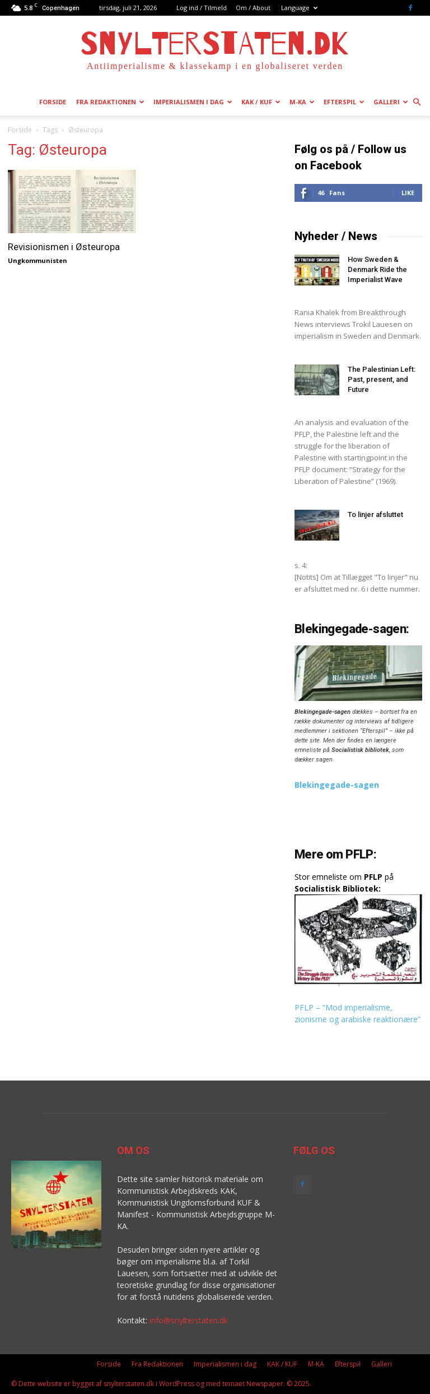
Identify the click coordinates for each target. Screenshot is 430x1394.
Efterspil (344, 102)
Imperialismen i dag (192, 102)
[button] (416, 102)
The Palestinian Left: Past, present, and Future (381, 379)
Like (407, 192)
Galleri (390, 102)
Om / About (253, 7)
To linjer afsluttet (375, 514)
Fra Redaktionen (110, 102)
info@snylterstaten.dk (188, 1320)
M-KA (302, 102)
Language (299, 7)
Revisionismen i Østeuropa (64, 246)
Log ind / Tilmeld (201, 7)
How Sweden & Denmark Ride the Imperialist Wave (377, 269)
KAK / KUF (261, 102)
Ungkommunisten (37, 260)
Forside (52, 102)
